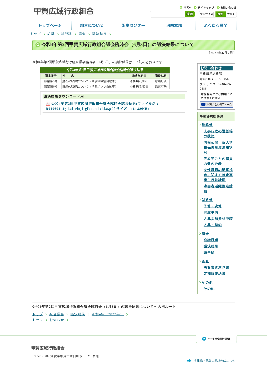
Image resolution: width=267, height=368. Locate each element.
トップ (35, 33)
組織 (51, 33)
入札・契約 (213, 225)
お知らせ (56, 320)
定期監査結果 (215, 273)
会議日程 (211, 240)
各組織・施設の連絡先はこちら (214, 360)
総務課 (66, 33)
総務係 (207, 125)
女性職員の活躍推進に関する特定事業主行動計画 (218, 175)
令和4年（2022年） (108, 314)
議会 (82, 33)
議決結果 (99, 33)
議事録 (209, 252)
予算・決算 (213, 206)
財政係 (207, 200)
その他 (207, 282)
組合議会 (56, 314)
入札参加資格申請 (218, 218)
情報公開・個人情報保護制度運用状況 (218, 147)
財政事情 (211, 212)
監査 (205, 261)
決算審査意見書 (216, 267)
